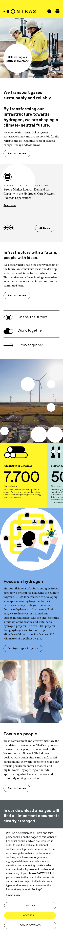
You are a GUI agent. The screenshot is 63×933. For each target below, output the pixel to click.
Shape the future (26, 317)
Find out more (17, 153)
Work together (23, 330)
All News (44, 228)
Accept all (30, 915)
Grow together (23, 345)
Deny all (30, 905)
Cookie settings (30, 925)
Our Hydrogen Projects (23, 648)
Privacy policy (13, 895)
